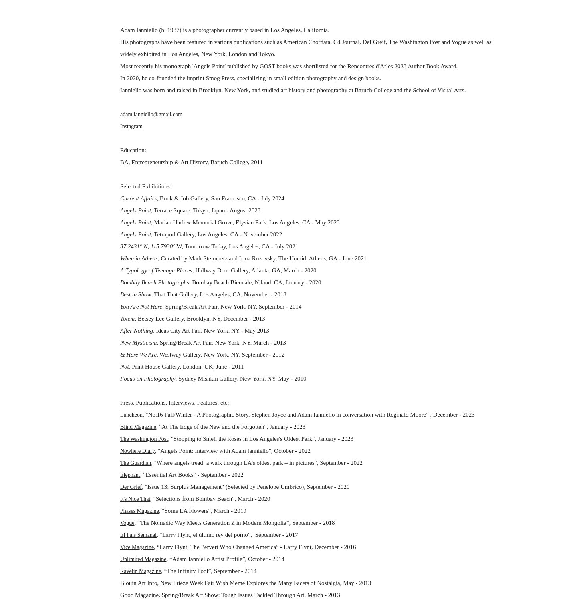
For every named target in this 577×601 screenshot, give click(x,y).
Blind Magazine (138, 427)
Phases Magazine (139, 511)
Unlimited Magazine (143, 559)
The (125, 439)
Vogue (127, 523)
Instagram (131, 126)
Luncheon (131, 415)
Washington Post (149, 439)
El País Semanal (138, 535)
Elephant (130, 475)
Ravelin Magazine (140, 571)
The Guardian (135, 463)
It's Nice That (135, 499)
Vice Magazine (137, 547)
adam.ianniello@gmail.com (151, 114)
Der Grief (131, 487)
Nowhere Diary (137, 451)
